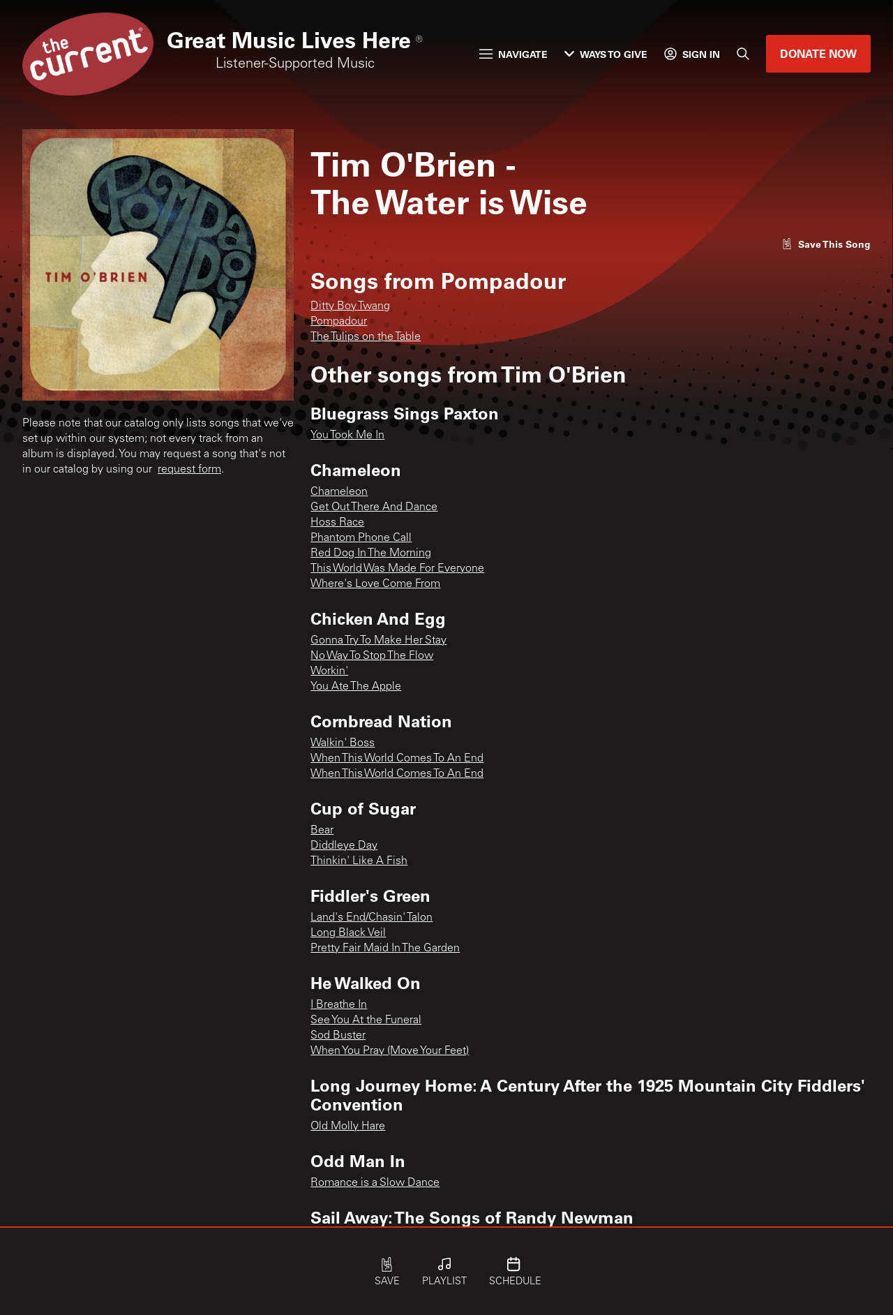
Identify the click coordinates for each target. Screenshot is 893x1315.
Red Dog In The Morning (370, 553)
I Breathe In (338, 1005)
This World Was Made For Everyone (397, 568)
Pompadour (338, 321)
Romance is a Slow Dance (375, 1183)
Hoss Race (337, 522)
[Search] (743, 54)
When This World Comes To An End (396, 758)
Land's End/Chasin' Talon (371, 917)
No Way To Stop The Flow (371, 656)
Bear (321, 830)
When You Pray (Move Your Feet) (389, 1051)
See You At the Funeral (365, 1020)
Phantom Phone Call (361, 538)
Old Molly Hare (347, 1126)
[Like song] (826, 244)
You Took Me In (347, 435)
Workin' (329, 671)
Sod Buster (338, 1035)
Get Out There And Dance (373, 507)
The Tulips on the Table (365, 337)
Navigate (513, 54)
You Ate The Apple (355, 686)
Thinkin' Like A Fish (358, 861)
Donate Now (818, 53)
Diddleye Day (343, 846)
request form (189, 469)
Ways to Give (605, 54)
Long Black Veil (348, 933)
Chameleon (339, 492)
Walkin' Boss (342, 743)
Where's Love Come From (375, 584)
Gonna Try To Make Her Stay (378, 640)
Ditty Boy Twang (350, 306)
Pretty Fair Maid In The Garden (385, 948)
